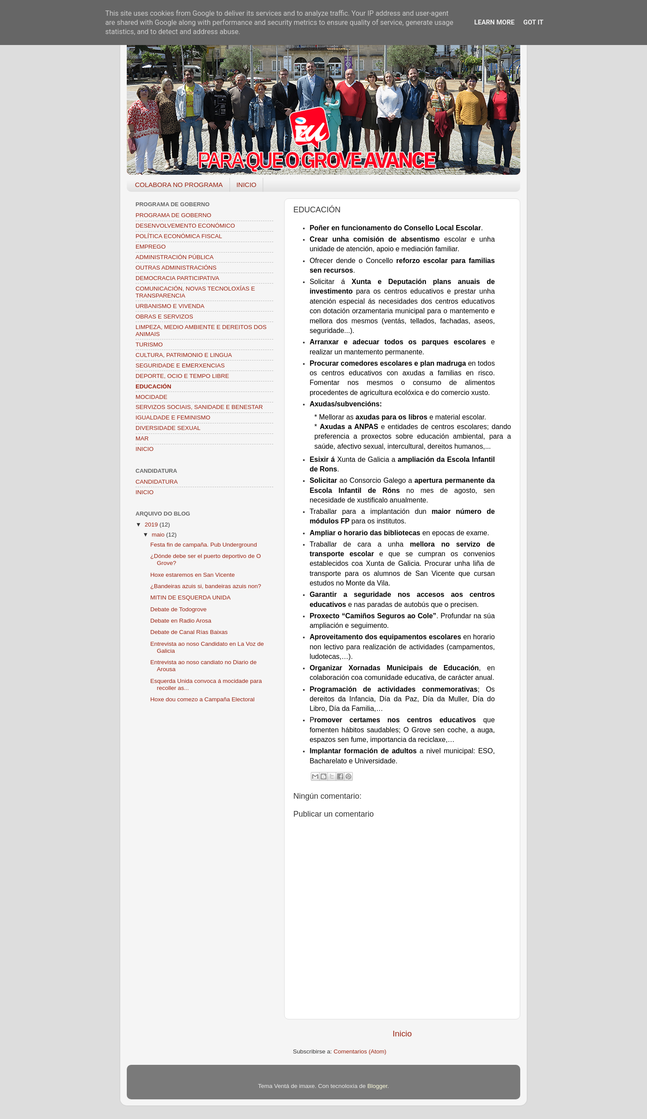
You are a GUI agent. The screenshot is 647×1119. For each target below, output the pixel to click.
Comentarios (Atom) (360, 1051)
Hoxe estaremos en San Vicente (192, 575)
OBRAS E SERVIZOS (164, 316)
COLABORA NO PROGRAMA (179, 184)
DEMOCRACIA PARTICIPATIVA (177, 278)
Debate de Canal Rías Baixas (189, 632)
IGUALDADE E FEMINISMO (173, 417)
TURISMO (149, 344)
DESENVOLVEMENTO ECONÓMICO (185, 225)
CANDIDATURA (157, 481)
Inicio (402, 1033)
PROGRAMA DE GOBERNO (173, 215)
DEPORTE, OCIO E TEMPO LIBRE (182, 376)
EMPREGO (151, 246)
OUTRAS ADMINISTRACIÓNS (176, 267)
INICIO (247, 184)
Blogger (377, 1086)
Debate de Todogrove (178, 609)
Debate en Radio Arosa (181, 620)
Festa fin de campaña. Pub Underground (203, 544)
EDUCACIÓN (153, 386)
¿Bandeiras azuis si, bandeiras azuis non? (205, 586)
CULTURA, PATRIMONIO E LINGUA (184, 355)
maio (159, 534)
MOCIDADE (151, 397)
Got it (533, 22)
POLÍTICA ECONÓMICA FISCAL (179, 236)
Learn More (494, 22)
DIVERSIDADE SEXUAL (168, 428)
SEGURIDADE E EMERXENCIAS (180, 365)
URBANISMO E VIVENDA (170, 306)
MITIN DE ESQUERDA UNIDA (190, 597)
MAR (142, 438)
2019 (152, 524)
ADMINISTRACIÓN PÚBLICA (175, 257)
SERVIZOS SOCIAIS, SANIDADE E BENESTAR (199, 407)
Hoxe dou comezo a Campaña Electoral (202, 699)
